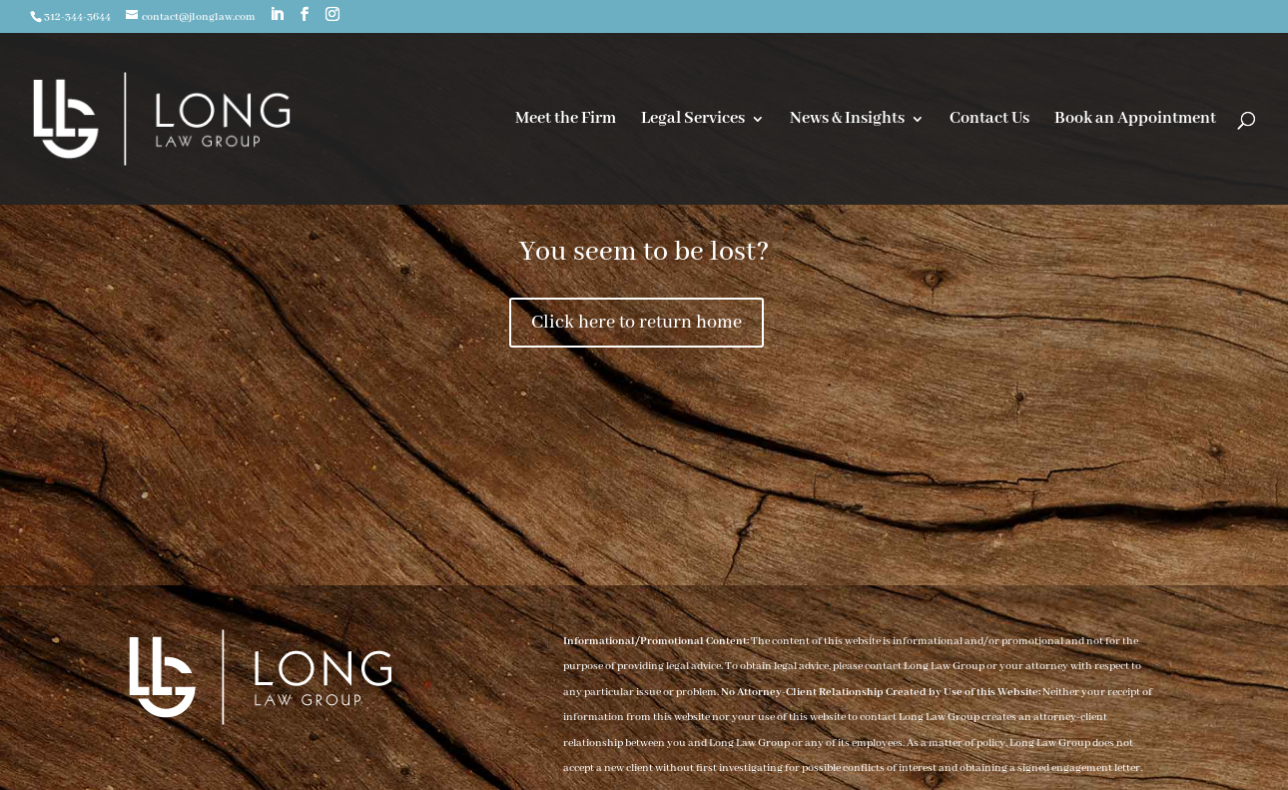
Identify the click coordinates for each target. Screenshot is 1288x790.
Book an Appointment (1135, 120)
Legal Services (693, 120)
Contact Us (989, 120)
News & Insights (847, 120)
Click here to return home (636, 323)
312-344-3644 (77, 17)
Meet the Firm (565, 120)
